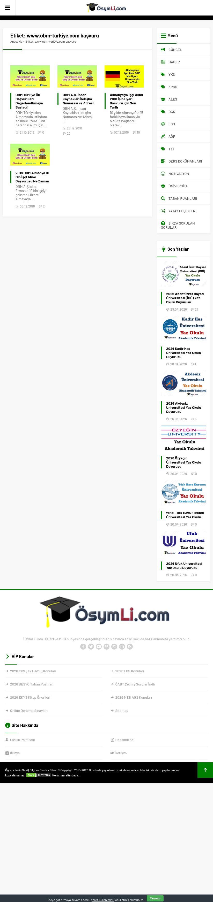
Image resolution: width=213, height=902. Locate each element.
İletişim (121, 753)
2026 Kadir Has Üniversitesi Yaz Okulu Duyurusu (183, 352)
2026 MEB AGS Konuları (133, 697)
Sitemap (121, 710)
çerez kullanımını (102, 899)
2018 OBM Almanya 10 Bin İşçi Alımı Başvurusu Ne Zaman (32, 177)
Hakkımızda (124, 739)
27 (196, 309)
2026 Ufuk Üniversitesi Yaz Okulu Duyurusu (184, 565)
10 (138, 132)
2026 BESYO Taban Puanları (31, 684)
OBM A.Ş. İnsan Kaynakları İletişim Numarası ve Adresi (78, 99)
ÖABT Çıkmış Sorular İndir (135, 684)
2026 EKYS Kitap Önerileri (30, 697)
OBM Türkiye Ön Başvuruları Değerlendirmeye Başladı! (29, 101)
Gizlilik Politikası (22, 739)
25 (68, 133)
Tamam (155, 898)
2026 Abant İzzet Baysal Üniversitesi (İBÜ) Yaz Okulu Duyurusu (185, 298)
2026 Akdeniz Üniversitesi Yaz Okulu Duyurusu (183, 407)
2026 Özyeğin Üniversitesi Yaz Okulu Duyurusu (183, 462)
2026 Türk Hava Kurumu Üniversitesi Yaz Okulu (185, 515)
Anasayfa (16, 41)
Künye (15, 753)
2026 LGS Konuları (129, 671)
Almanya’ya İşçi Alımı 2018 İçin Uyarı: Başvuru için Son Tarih (126, 101)
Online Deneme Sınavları (29, 710)
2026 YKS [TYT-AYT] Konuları (33, 671)
